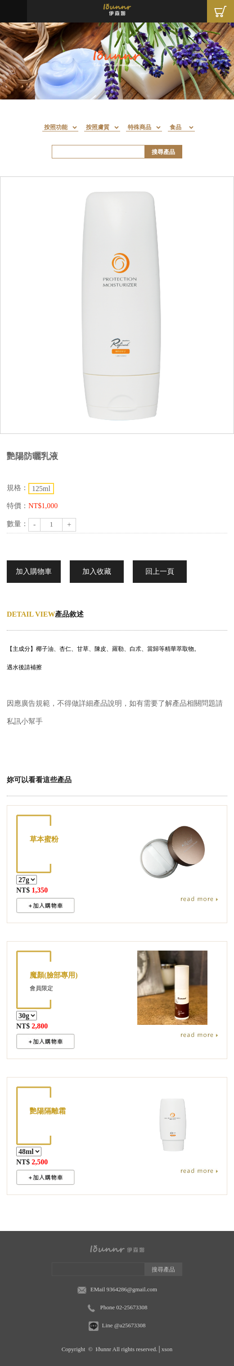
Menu (13, 11)
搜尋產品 (163, 152)
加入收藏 (97, 571)
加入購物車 (34, 571)
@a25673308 (130, 1325)
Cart (220, 11)
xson (167, 1349)
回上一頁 (160, 571)
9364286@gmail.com (132, 1289)
